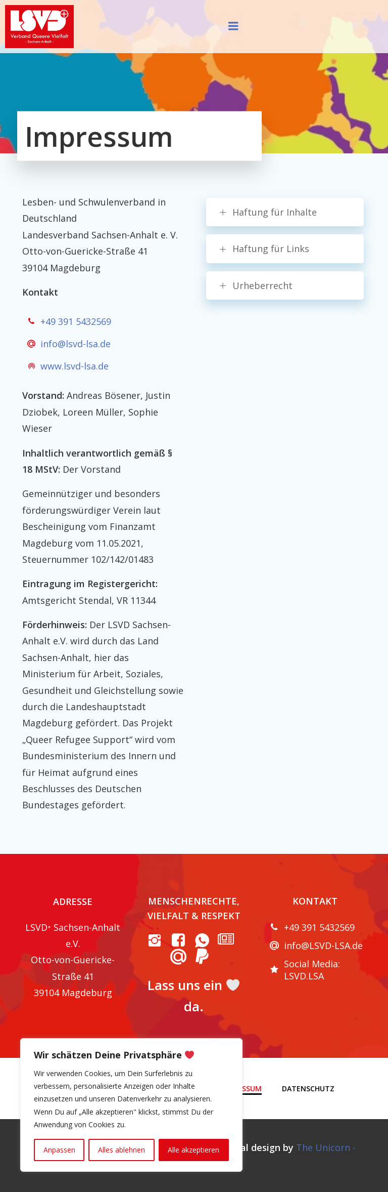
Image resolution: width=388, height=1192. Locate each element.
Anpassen (59, 1150)
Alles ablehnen (121, 1150)
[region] (131, 1105)
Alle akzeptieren (193, 1150)
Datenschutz (308, 1088)
